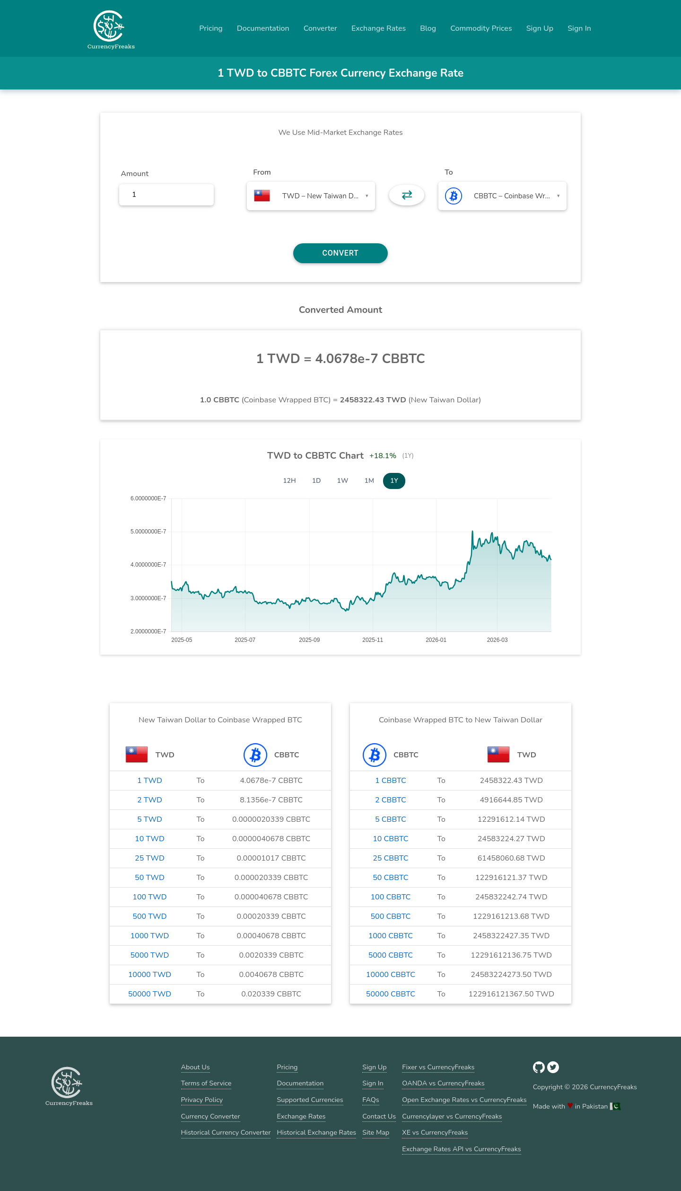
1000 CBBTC (390, 936)
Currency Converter (210, 1116)
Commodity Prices (481, 28)
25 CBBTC (390, 858)
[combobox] (311, 196)
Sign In (579, 28)
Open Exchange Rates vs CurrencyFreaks (464, 1099)
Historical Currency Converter (226, 1132)
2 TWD (149, 800)
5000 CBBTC (390, 955)
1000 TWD (150, 936)
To (449, 172)
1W (343, 480)
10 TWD (150, 839)
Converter (320, 28)
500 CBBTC (390, 916)
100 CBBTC (390, 897)
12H (289, 480)
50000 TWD (149, 994)
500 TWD (149, 916)
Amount (134, 174)
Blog (428, 28)
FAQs (370, 1099)
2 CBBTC (390, 800)
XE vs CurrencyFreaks (435, 1132)
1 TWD (149, 780)
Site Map (375, 1132)
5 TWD (149, 819)
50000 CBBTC (390, 994)
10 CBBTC (390, 839)
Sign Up (540, 28)
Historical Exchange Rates (316, 1132)
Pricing (211, 28)
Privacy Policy (202, 1099)
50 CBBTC (390, 877)
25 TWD (150, 858)
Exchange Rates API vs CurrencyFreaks (461, 1149)
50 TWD (150, 877)
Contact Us (379, 1116)
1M (369, 480)
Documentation (263, 28)
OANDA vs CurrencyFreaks (443, 1083)
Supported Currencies (310, 1099)
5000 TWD (150, 955)
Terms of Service (206, 1083)
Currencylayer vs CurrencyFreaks (452, 1116)
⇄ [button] (407, 195)
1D (316, 480)
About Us (195, 1067)
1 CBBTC (390, 780)
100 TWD (149, 897)
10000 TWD (149, 974)
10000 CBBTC (390, 974)
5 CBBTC (390, 819)
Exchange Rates (378, 28)
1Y (394, 480)
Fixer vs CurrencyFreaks (438, 1067)
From (262, 172)
